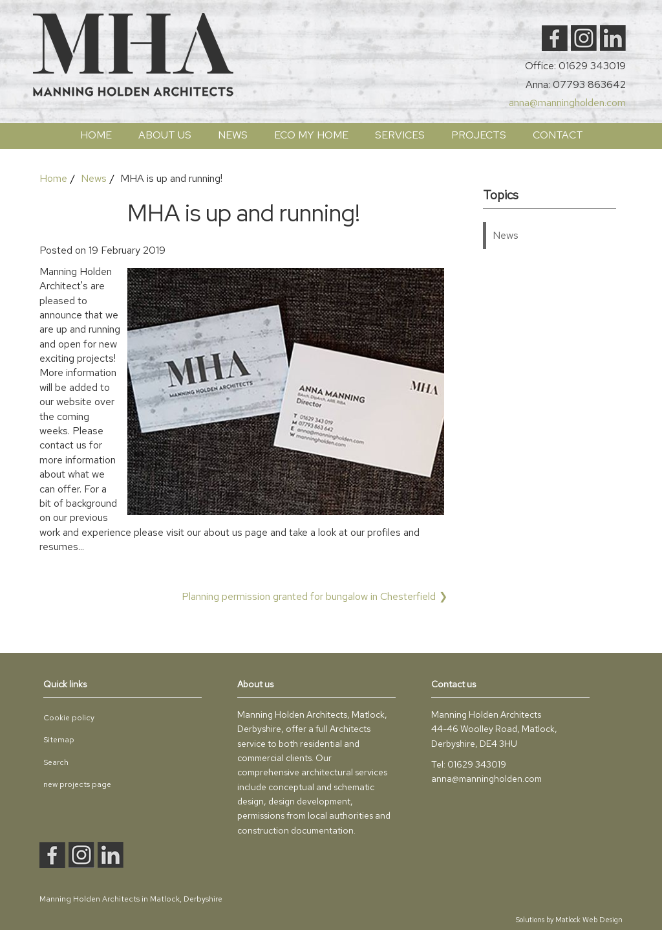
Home (96, 135)
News (233, 135)
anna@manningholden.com (567, 102)
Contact (558, 135)
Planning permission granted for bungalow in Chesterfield (309, 596)
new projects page (77, 784)
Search (56, 762)
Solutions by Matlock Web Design (569, 919)
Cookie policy (68, 718)
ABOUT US (164, 135)
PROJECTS (478, 135)
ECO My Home (311, 135)
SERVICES (400, 135)
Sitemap (58, 740)
